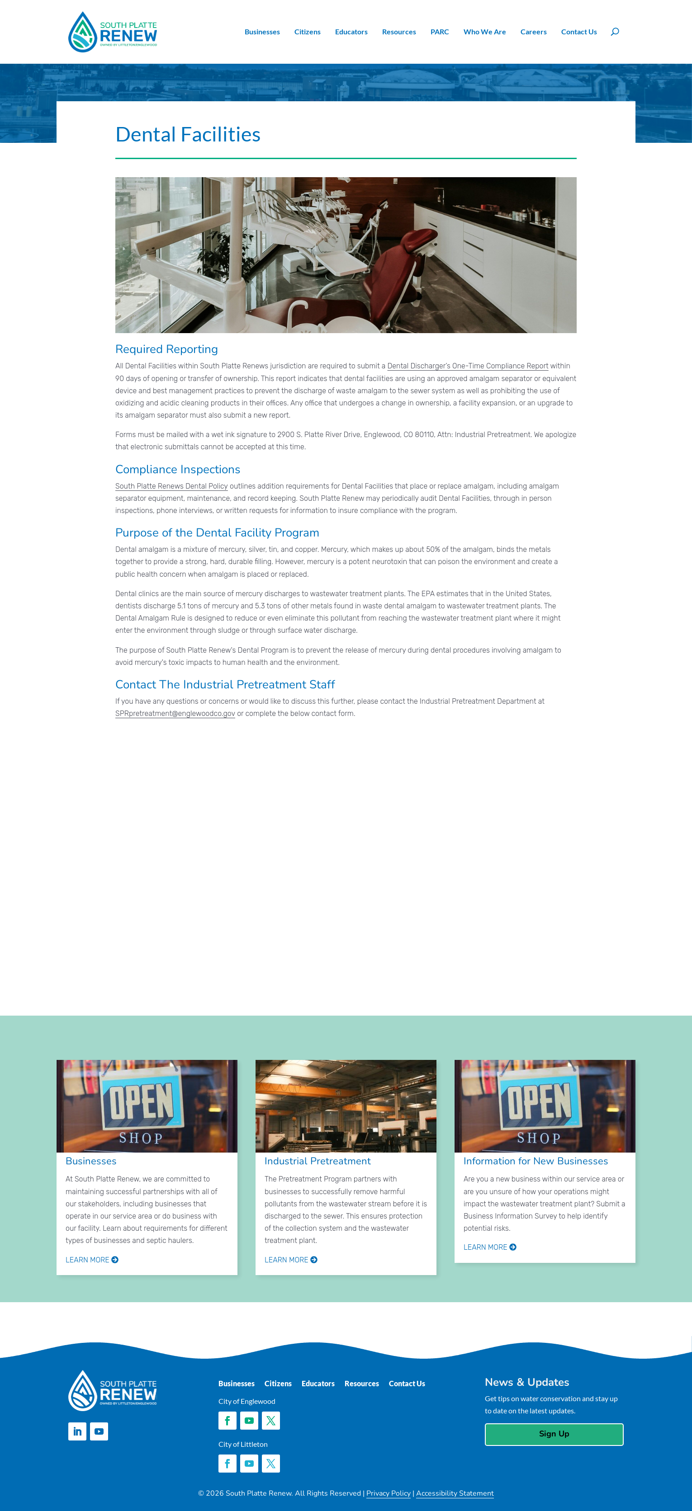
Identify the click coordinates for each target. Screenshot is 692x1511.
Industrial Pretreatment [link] (318, 1161)
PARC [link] (440, 31)
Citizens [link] (307, 31)
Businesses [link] (262, 31)
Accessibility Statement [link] (455, 1493)
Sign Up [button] (554, 1433)
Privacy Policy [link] (388, 1493)
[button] (77, 1431)
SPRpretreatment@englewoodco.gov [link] (175, 713)
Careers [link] (534, 31)
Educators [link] (351, 31)
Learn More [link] (92, 1260)
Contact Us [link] (579, 31)
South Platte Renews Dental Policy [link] (171, 486)
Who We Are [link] (485, 31)
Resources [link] (399, 31)
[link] (112, 31)
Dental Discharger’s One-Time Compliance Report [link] (468, 366)
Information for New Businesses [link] (536, 1161)
